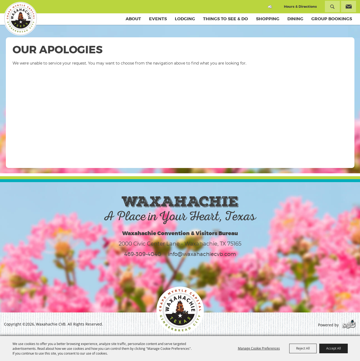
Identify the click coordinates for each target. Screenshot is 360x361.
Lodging (185, 19)
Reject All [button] (303, 348)
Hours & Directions (300, 6)
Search (332, 6)
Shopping (267, 19)
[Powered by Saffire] (349, 325)
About (133, 19)
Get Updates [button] (348, 6)
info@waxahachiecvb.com (202, 254)
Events (158, 19)
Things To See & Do (225, 19)
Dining (295, 19)
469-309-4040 (142, 254)
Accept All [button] (333, 348)
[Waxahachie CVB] (21, 18)
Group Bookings (331, 19)
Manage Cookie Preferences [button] (259, 348)
